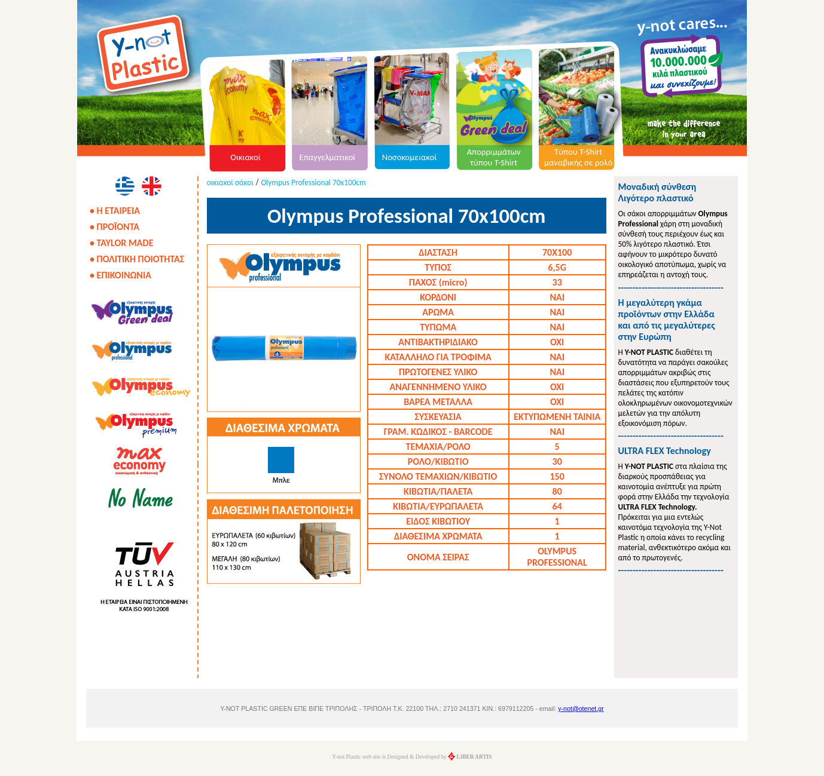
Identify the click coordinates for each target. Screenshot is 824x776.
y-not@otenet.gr (581, 708)
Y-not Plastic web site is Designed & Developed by (412, 757)
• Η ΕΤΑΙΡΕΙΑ (115, 210)
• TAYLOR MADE (121, 243)
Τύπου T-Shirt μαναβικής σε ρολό (578, 157)
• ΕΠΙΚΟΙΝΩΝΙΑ (120, 275)
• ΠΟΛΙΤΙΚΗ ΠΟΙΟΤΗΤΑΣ (137, 259)
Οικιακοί (245, 157)
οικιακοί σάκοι (230, 182)
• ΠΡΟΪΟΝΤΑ (114, 226)
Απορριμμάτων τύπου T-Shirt (494, 157)
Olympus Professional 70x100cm (313, 182)
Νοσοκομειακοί (409, 157)
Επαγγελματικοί (328, 157)
